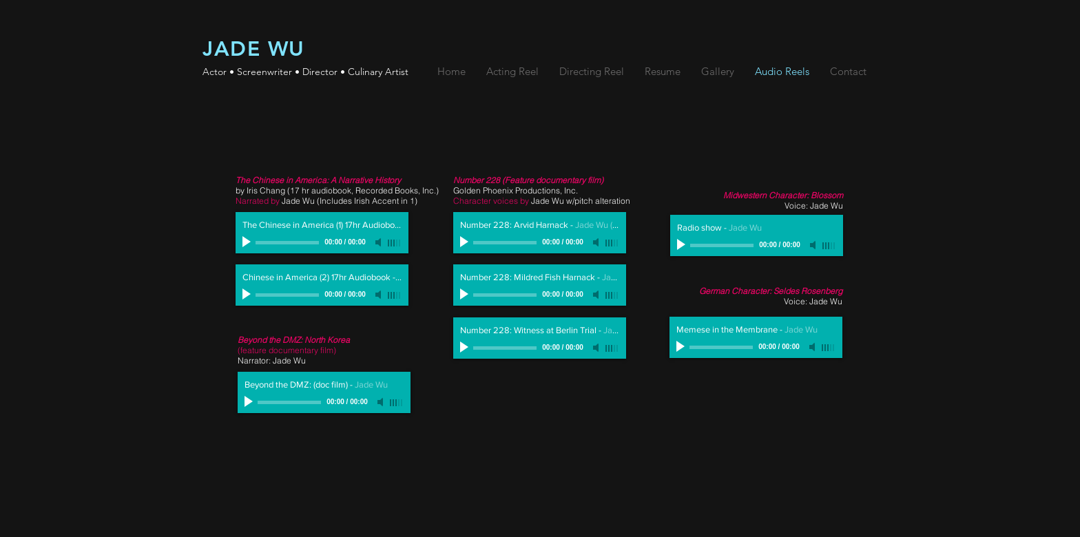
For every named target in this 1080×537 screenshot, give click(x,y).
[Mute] (379, 242)
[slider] (395, 243)
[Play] (247, 242)
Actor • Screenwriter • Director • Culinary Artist (305, 71)
